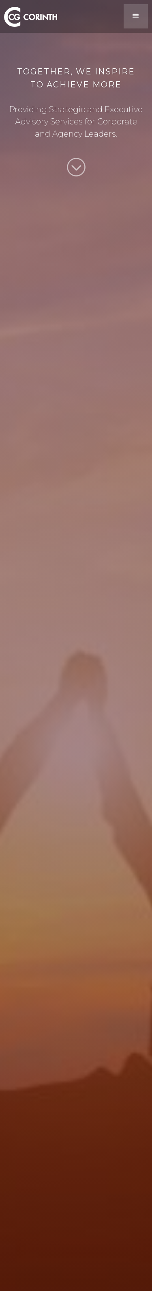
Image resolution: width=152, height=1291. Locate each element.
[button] (136, 16)
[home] (28, 15)
